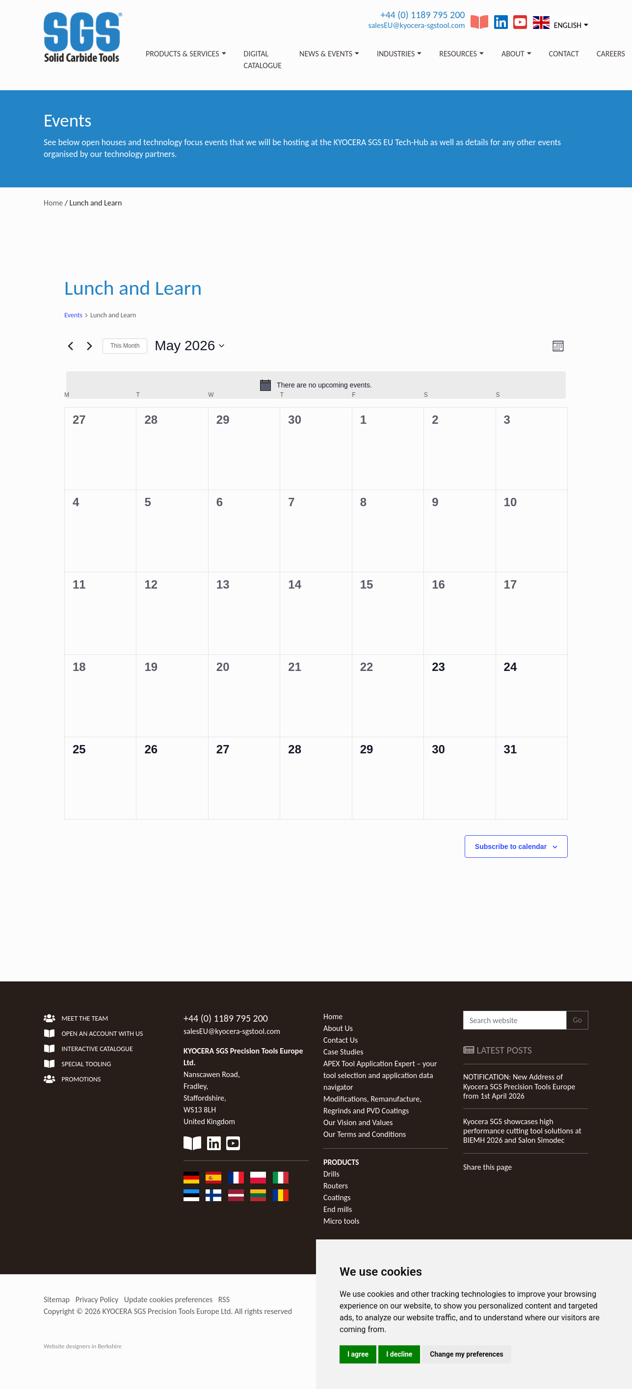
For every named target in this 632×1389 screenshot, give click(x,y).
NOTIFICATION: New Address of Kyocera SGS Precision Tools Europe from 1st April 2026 (519, 1086)
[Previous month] (70, 346)
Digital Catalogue (263, 59)
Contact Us (340, 1040)
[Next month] (89, 346)
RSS (224, 1299)
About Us (338, 1028)
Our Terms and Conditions (364, 1134)
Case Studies (343, 1051)
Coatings (337, 1197)
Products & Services (182, 53)
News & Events (325, 53)
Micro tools (341, 1221)
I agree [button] (358, 1354)
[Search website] (515, 1020)
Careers (611, 53)
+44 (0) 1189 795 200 (422, 15)
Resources (458, 53)
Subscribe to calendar (511, 846)
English (557, 22)
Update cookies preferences (168, 1299)
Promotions (72, 1079)
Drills (331, 1174)
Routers (335, 1185)
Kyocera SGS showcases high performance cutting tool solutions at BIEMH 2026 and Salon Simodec (522, 1131)
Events (73, 315)
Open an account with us (93, 1033)
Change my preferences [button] (466, 1354)
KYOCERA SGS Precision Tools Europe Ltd (167, 1311)
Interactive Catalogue (88, 1049)
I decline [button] (399, 1354)
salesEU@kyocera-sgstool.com (416, 25)
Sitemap (57, 1299)
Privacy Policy (97, 1299)
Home (53, 202)
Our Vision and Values (358, 1122)
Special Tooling (77, 1064)
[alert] (316, 385)
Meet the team (76, 1018)
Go (577, 1020)
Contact (564, 53)
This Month (124, 345)
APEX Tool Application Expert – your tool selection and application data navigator (380, 1075)
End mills (337, 1209)
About (513, 53)
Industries (396, 53)
